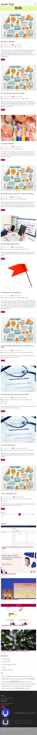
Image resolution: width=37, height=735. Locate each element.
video (4, 47)
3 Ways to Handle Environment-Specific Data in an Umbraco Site (15, 651)
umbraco (25, 686)
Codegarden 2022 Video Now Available (10, 599)
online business (8, 47)
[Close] (35, 728)
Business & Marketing (18, 45)
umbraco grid (3, 688)
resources (14, 450)
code (27, 676)
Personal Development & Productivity (20, 397)
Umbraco (4, 667)
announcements (3, 676)
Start (2, 514)
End (2, 516)
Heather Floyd (7, 4)
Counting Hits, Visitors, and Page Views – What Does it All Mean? (17, 194)
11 (27, 514)
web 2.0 (12, 47)
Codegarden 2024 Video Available (9, 574)
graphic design (21, 678)
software (18, 450)
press (31, 681)
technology (5, 148)
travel (19, 686)
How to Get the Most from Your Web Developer (13, 93)
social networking (28, 684)
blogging (8, 676)
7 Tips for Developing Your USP (9, 493)
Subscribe (3, 707)
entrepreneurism (19, 98)
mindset (14, 148)
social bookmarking (17, 684)
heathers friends (26, 678)
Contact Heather (5, 699)
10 (25, 514)
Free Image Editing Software (8, 445)
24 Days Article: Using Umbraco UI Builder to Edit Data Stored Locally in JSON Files (17, 547)
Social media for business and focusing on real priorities (15, 394)
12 (30, 514)
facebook (16, 678)
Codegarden (31, 676)
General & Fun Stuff (18, 146)
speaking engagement (4, 686)
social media (22, 684)
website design (27, 688)
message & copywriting (23, 498)
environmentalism (11, 678)
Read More (3, 59)
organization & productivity (14, 399)
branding (4, 249)
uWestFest (7, 688)
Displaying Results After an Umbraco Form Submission (14, 625)
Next (33, 514)
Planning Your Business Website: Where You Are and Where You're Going (17, 346)
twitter (6, 401)
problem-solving (3, 684)
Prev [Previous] (6, 514)
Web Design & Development (18, 247)
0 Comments (19, 47)
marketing (18, 199)
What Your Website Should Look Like (10, 244)
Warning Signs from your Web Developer (11, 292)
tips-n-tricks (15, 686)
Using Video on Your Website (8, 42)
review (12, 684)
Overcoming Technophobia (7, 143)
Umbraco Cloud (30, 686)
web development (12, 98)
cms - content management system (20, 676)
